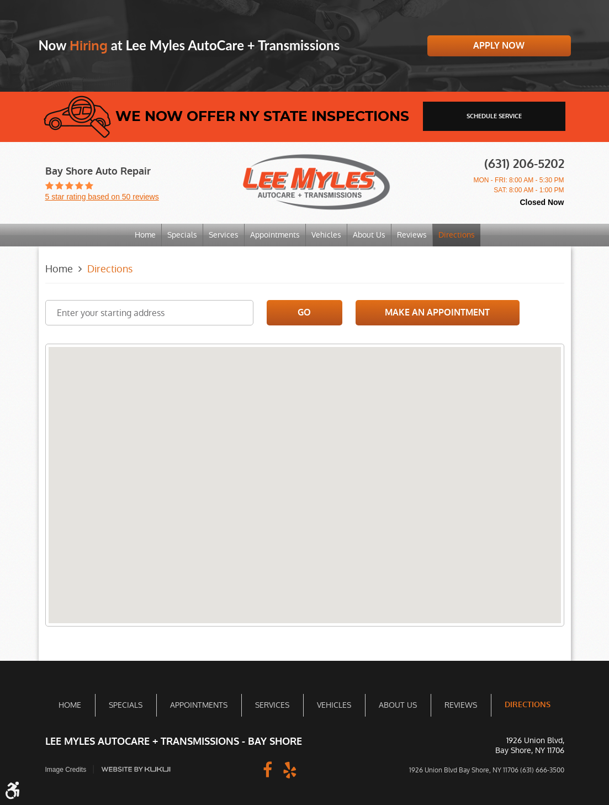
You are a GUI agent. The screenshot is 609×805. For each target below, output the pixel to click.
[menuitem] (145, 235)
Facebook (268, 769)
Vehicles (326, 234)
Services (224, 234)
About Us (369, 234)
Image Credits (66, 770)
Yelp (290, 769)
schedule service (494, 116)
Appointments (275, 234)
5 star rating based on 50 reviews (102, 196)
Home (145, 234)
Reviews (412, 234)
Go (304, 312)
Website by (135, 769)
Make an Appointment (437, 312)
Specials (182, 234)
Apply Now (499, 45)
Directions (456, 234)
